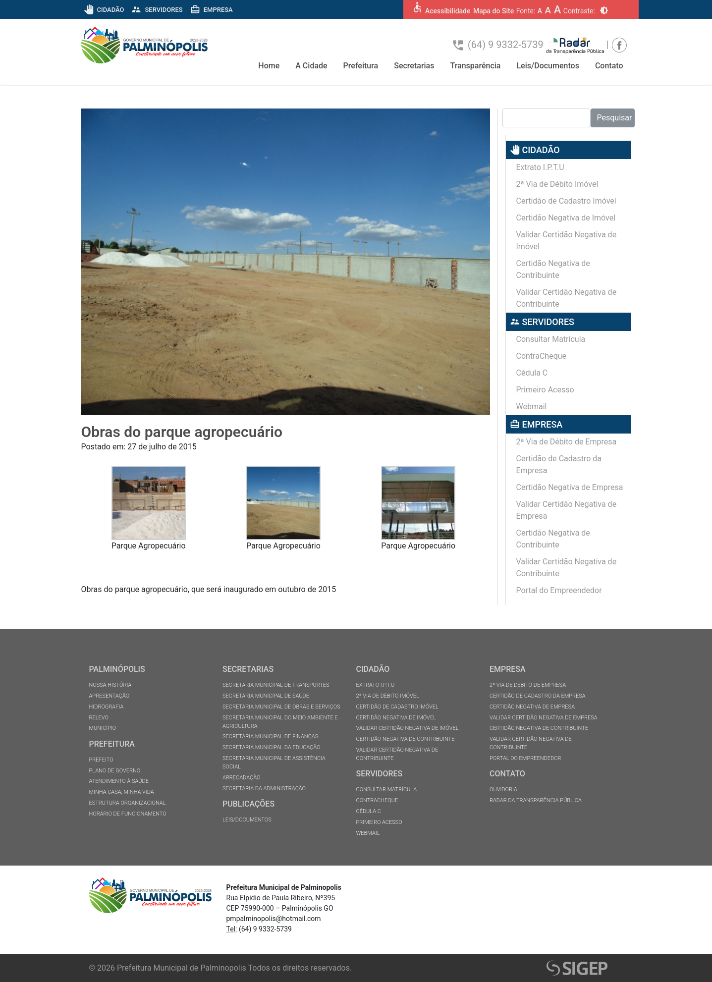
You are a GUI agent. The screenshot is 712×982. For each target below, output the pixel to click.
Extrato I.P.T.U (540, 167)
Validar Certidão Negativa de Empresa (566, 510)
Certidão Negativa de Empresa (569, 487)
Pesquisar (614, 117)
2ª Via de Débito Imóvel (557, 184)
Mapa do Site (493, 11)
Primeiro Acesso (545, 389)
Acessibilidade (447, 11)
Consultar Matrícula (551, 339)
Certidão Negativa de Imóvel (566, 217)
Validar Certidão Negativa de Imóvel (566, 240)
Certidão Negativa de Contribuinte (553, 269)
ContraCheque (541, 356)
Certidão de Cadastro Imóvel (566, 201)
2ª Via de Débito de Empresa (566, 441)
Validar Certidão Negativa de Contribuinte (566, 298)
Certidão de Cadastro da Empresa (559, 464)
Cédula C (532, 373)
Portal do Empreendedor (559, 590)
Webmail (531, 406)
